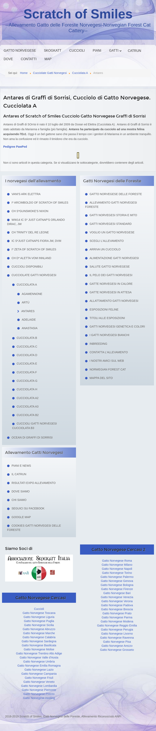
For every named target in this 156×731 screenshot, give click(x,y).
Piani (97, 50)
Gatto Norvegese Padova (117, 605)
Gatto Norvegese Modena (117, 621)
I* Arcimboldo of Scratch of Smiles (40, 202)
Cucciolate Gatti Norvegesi (34, 275)
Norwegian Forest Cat (108, 369)
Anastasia (30, 328)
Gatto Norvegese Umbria (39, 661)
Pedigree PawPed (15, 146)
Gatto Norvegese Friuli (39, 677)
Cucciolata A (27, 284)
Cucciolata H (27, 389)
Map (48, 59)
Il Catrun (19, 474)
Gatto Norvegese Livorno (117, 633)
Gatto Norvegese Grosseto (117, 649)
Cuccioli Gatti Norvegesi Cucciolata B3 (34, 425)
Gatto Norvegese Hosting (39, 698)
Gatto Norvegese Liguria (39, 617)
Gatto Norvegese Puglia (39, 621)
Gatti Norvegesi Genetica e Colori (117, 326)
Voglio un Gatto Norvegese (112, 232)
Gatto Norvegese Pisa (117, 641)
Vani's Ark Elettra (26, 194)
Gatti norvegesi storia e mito (113, 215)
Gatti (113, 50)
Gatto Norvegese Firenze (117, 589)
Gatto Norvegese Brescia (117, 609)
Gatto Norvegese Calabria (39, 637)
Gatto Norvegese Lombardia (39, 685)
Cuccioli (77, 50)
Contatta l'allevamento (109, 352)
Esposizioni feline (104, 309)
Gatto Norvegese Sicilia (39, 625)
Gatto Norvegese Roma (117, 560)
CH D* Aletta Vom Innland (31, 258)
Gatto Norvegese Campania (39, 673)
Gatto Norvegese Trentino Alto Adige (39, 653)
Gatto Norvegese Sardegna (39, 641)
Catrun (134, 50)
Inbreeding (98, 343)
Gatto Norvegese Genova (117, 581)
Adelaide (29, 319)
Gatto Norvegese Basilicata (39, 645)
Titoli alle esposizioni (107, 318)
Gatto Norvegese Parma (117, 617)
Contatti (29, 59)
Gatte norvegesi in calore (111, 283)
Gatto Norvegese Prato (116, 613)
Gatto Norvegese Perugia (117, 629)
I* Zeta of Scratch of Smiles (34, 249)
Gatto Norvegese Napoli (117, 568)
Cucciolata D (27, 355)
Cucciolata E (27, 363)
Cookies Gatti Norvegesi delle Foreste (34, 527)
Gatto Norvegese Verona (117, 601)
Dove (8, 59)
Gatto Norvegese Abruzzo (39, 629)
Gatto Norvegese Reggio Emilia (117, 625)
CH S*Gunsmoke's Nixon (30, 211)
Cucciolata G (27, 380)
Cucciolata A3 (28, 406)
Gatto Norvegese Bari (117, 593)
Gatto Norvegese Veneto (38, 681)
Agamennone (32, 294)
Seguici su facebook (28, 508)
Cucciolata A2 (28, 398)
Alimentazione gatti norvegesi (114, 258)
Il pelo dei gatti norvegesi (111, 275)
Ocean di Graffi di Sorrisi (32, 437)
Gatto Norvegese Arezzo (117, 645)
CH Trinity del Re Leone (30, 232)
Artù (25, 302)
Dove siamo (21, 491)
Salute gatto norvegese (110, 266)
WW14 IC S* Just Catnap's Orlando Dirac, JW (36, 222)
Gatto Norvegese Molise (39, 649)
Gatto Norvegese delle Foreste (116, 194)
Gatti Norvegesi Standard (111, 223)
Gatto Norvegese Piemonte (39, 690)
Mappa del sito (101, 378)
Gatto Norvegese (20, 50)
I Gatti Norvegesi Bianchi (109, 335)
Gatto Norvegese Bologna (117, 585)
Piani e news (21, 465)
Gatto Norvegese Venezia (117, 597)
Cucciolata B (27, 337)
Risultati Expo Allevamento (34, 482)
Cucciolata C (27, 346)
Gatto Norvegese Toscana (39, 613)
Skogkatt (52, 50)
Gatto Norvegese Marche (39, 633)
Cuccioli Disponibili (27, 266)
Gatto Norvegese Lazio (38, 669)
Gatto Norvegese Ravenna (117, 637)
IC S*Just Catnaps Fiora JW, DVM (36, 240)
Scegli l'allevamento (107, 240)
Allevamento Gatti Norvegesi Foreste (111, 204)
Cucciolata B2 (28, 415)
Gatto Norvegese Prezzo (38, 694)
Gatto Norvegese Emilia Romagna (39, 665)
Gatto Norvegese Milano (117, 564)
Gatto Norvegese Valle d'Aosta (39, 657)
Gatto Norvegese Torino (117, 572)
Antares (28, 311)
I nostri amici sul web (107, 360)
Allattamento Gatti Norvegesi (114, 300)
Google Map (21, 517)
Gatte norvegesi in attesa (111, 292)
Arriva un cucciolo (105, 249)
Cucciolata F (27, 372)
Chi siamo (19, 500)
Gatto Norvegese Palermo (117, 576)
